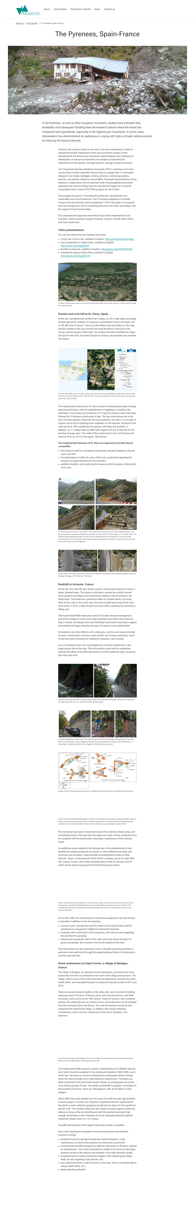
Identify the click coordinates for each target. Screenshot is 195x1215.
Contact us (109, 9)
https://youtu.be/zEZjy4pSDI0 (75, 245)
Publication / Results (81, 9)
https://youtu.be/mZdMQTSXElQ (116, 249)
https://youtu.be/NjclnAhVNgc (119, 239)
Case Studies (60, 9)
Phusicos (19, 23)
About (47, 9)
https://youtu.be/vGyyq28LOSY (76, 256)
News (97, 9)
